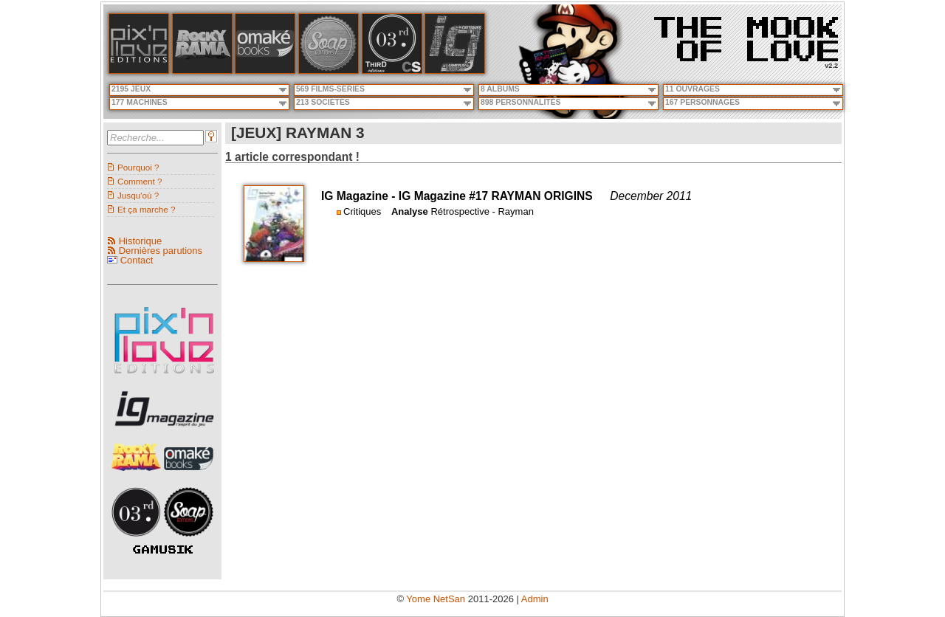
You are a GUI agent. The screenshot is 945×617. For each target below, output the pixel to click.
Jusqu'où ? (138, 195)
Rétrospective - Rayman (481, 211)
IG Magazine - (360, 196)
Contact (137, 260)
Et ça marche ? (146, 209)
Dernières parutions (160, 250)
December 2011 (651, 196)
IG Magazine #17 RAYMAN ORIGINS (496, 196)
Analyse (409, 211)
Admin (535, 598)
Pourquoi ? (138, 167)
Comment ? (139, 181)
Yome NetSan (435, 598)
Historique (140, 241)
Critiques (362, 211)
